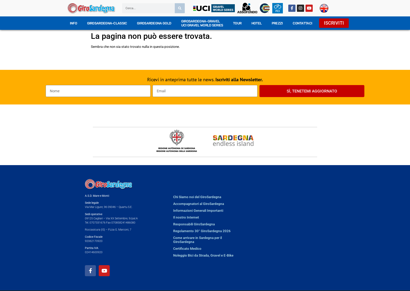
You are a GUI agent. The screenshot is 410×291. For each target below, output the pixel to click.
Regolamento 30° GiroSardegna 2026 (202, 231)
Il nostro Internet (186, 217)
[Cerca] (180, 8)
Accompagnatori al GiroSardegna (198, 204)
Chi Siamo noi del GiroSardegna (197, 197)
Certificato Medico (187, 249)
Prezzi (277, 23)
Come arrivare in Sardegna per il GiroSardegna (197, 240)
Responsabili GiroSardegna (194, 224)
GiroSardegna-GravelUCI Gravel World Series (202, 23)
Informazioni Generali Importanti (198, 211)
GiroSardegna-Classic (107, 23)
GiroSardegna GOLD (154, 23)
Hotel (256, 23)
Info (73, 23)
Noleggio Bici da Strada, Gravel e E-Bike (203, 255)
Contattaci (302, 23)
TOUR (237, 23)
